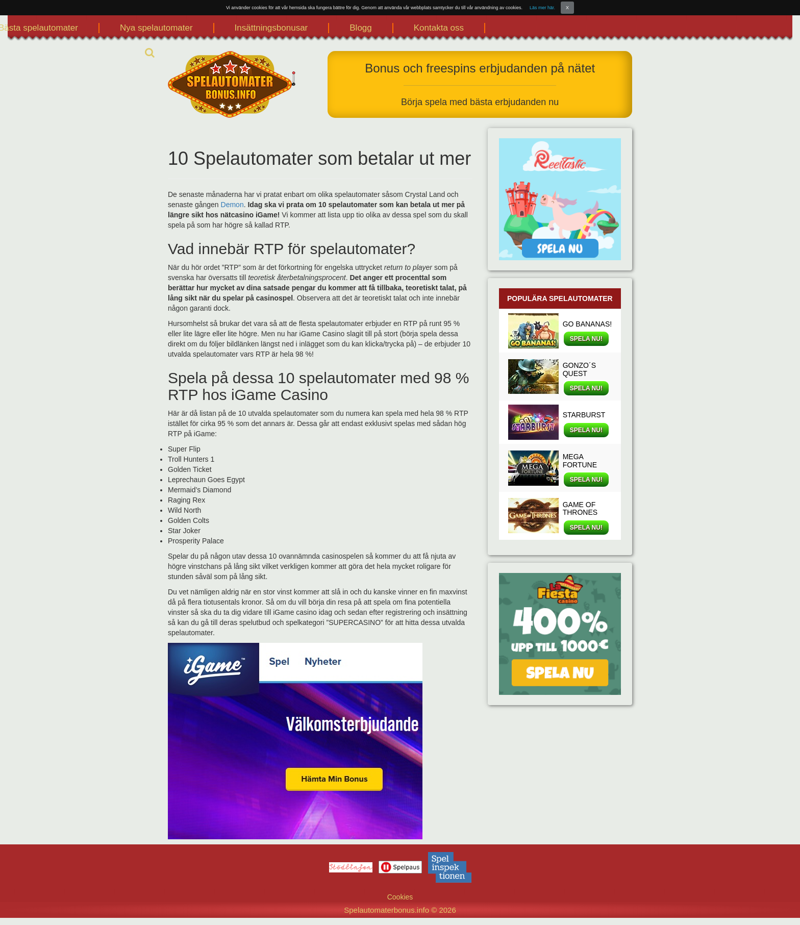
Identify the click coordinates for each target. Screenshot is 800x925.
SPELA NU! (586, 338)
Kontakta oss (439, 28)
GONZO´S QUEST (579, 369)
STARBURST (584, 415)
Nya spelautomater (156, 28)
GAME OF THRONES (580, 508)
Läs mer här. (542, 7)
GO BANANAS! (587, 324)
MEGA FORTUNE (580, 460)
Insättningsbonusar (271, 28)
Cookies (400, 897)
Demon (232, 205)
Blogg (360, 28)
